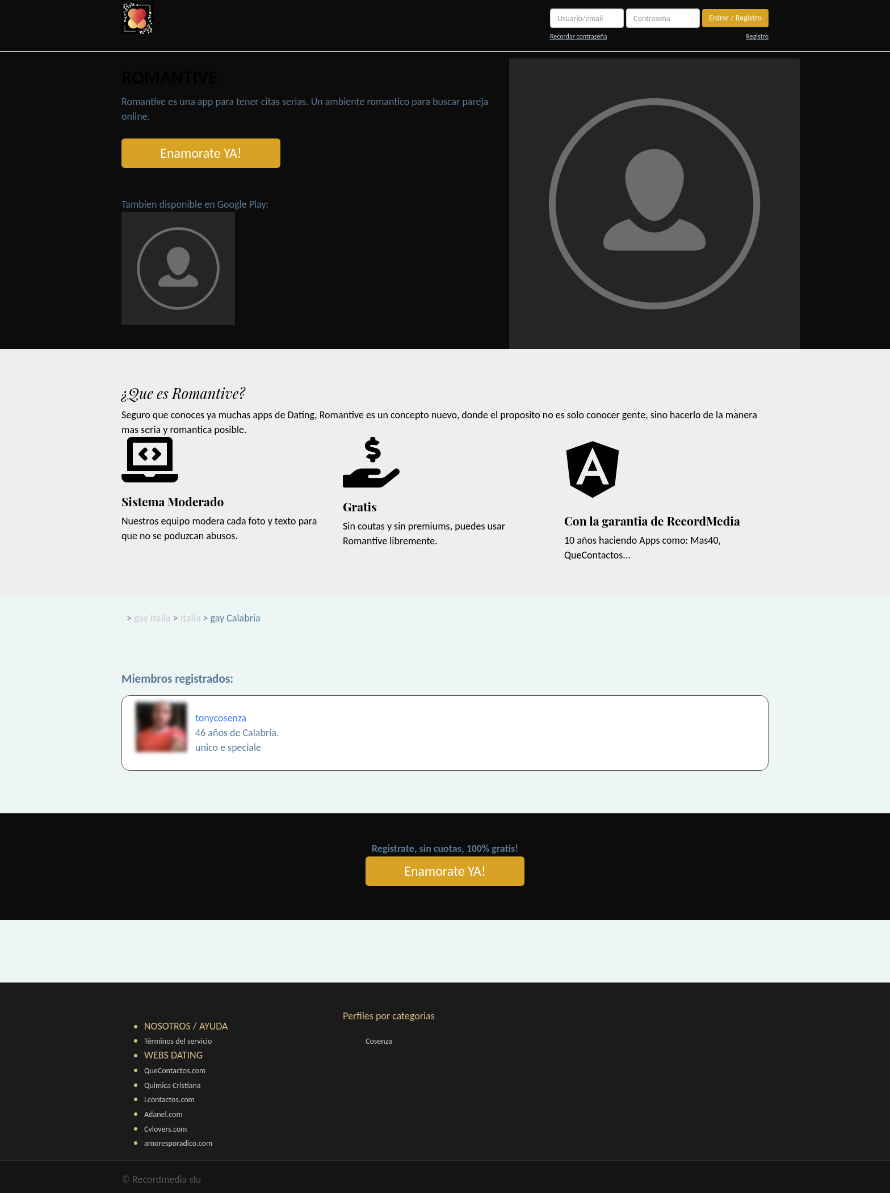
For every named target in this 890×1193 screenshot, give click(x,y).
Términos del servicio (178, 1041)
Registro (757, 36)
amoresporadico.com (178, 1143)
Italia (190, 618)
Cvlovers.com (165, 1129)
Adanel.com (163, 1114)
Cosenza (379, 1041)
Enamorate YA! (201, 153)
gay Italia (152, 618)
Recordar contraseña (578, 36)
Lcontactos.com (169, 1099)
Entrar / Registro (735, 18)
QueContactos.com (174, 1071)
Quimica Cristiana (172, 1085)
